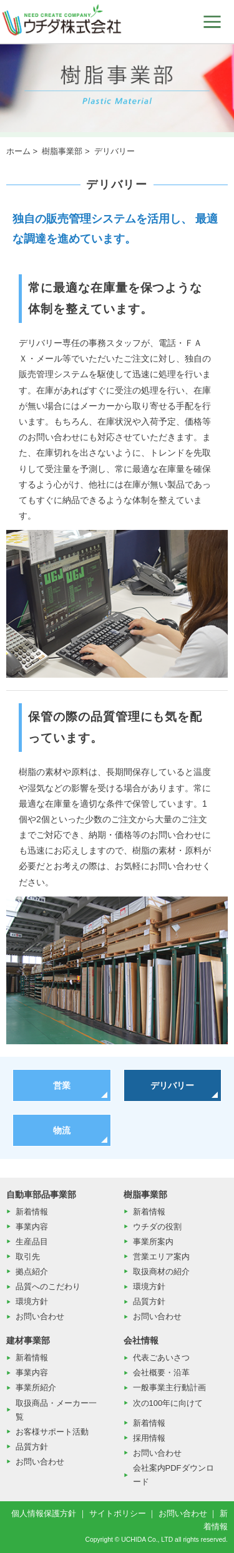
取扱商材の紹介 (161, 1271)
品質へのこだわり (48, 1286)
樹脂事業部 (62, 151)
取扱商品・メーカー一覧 (56, 1409)
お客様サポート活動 (52, 1431)
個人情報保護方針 (43, 1513)
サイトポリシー (117, 1513)
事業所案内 (153, 1241)
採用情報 (149, 1438)
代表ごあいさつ (161, 1357)
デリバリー (172, 1085)
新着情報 (32, 1211)
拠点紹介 (32, 1271)
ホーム (18, 151)
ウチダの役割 (157, 1226)
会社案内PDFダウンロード (173, 1474)
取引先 (28, 1256)
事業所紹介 (36, 1387)
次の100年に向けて (168, 1403)
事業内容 (32, 1226)
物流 (62, 1130)
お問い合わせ (40, 1316)
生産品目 (32, 1241)
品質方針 (149, 1301)
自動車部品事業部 (41, 1194)
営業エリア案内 (161, 1256)
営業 (62, 1085)
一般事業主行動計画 (169, 1387)
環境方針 (32, 1301)
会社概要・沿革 (161, 1372)
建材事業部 (28, 1340)
